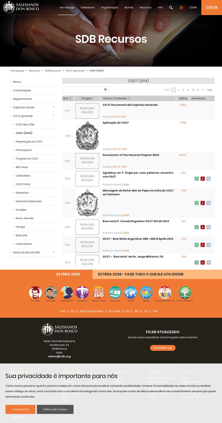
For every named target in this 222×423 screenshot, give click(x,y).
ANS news (22, 167)
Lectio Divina (24, 244)
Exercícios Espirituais (29, 201)
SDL (72, 311)
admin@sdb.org (59, 356)
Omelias (21, 210)
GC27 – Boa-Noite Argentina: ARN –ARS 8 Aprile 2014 (138, 239)
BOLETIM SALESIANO (91, 311)
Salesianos (88, 7)
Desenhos (22, 193)
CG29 (211, 7)
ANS (62, 311)
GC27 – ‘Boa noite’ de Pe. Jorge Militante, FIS (133, 256)
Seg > (210, 89)
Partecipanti (24, 150)
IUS (146, 311)
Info (160, 7)
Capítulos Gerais (23, 107)
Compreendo (20, 409)
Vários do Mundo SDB (26, 252)
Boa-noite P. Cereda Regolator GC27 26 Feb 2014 (136, 221)
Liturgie (20, 227)
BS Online (114, 311)
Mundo (129, 7)
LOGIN (193, 7)
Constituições (22, 90)
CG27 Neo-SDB (25, 124)
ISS (127, 311)
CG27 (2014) (96, 70)
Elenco (17, 82)
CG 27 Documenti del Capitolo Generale (130, 105)
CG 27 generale (75, 70)
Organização (109, 7)
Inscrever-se (163, 348)
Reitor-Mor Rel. (25, 218)
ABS (136, 311)
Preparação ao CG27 (29, 141)
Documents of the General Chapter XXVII (131, 155)
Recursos (146, 7)
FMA (155, 311)
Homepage (67, 7)
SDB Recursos (53, 70)
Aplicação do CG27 (116, 122)
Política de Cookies (55, 409)
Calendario (23, 175)
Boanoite (21, 235)
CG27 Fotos (23, 184)
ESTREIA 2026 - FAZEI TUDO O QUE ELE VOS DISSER (141, 274)
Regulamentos (22, 99)
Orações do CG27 (27, 158)
